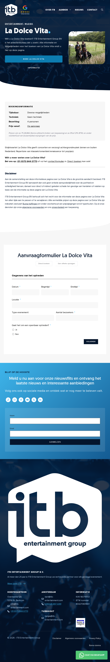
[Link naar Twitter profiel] (34, 399)
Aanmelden (55, 442)
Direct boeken (74, 161)
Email (12, 428)
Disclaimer (57, 638)
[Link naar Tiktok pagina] (8, 399)
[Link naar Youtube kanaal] (27, 399)
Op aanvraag (33, 126)
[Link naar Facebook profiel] (21, 399)
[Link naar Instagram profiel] (14, 399)
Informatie (34, 68)
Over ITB (50, 9)
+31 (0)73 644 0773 (27, 161)
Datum (15, 286)
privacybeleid (58, 207)
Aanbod (66, 10)
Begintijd (45, 286)
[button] (102, 10)
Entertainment (14, 24)
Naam (12, 416)
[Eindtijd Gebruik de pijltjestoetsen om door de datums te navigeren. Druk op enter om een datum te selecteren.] (84, 292)
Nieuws (79, 9)
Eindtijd (74, 286)
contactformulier (56, 161)
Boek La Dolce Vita (33, 59)
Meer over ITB (14, 583)
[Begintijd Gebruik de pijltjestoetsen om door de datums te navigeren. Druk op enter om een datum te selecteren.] (55, 292)
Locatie (15, 299)
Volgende (91, 342)
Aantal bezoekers (64, 312)
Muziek (29, 24)
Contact (92, 9)
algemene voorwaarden (33, 207)
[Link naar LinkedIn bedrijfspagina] (40, 399)
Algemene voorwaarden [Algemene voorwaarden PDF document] (75, 638)
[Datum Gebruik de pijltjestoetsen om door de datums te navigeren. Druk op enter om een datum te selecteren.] (25, 292)
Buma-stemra (95, 645)
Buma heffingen (30, 204)
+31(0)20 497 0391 (53, 604)
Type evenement (20, 312)
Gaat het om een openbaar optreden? (30, 325)
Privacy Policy (95, 638)
